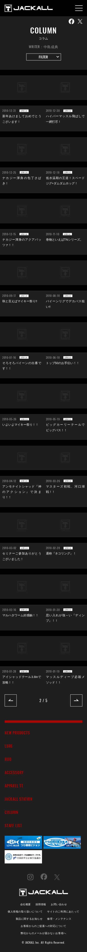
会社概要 (25, 904)
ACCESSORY (14, 772)
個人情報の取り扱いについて (25, 911)
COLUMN (11, 812)
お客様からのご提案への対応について (43, 925)
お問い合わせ (59, 904)
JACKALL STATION (18, 799)
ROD (8, 759)
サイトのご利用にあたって (63, 911)
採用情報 (40, 904)
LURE (9, 746)
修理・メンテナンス (59, 918)
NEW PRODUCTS (17, 733)
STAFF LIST (13, 825)
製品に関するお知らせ (29, 918)
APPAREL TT (14, 786)
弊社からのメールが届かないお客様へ (43, 933)
